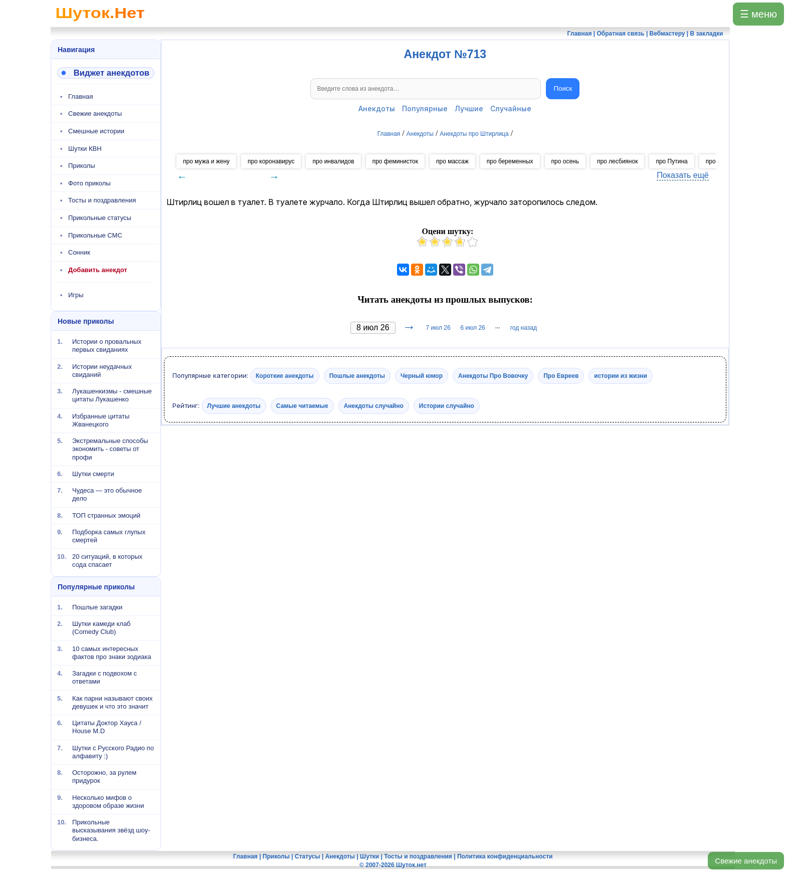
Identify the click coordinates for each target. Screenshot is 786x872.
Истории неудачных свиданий (102, 370)
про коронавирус (271, 161)
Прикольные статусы (99, 218)
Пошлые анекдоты (357, 375)
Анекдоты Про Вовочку (493, 375)
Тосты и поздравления (102, 200)
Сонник (79, 252)
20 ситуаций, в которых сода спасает (107, 560)
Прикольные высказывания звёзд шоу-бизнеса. (111, 830)
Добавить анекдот (97, 270)
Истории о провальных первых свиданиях (106, 345)
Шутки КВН (85, 148)
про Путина (671, 161)
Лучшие (469, 108)
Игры (76, 295)
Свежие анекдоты (746, 860)
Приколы (81, 165)
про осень (565, 161)
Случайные (510, 108)
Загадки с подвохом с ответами (104, 677)
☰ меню (758, 14)
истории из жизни (620, 375)
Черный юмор (422, 375)
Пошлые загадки (97, 607)
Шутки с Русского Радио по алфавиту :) (113, 751)
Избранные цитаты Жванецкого (100, 419)
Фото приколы (89, 183)
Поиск (562, 88)
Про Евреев (560, 375)
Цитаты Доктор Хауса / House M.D (106, 727)
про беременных (510, 161)
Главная (80, 96)
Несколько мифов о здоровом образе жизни (108, 801)
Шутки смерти (93, 474)
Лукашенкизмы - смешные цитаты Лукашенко (112, 395)
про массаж (452, 161)
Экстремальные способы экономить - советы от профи (110, 449)
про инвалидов (333, 161)
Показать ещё (682, 175)
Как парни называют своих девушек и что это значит (112, 702)
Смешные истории (96, 131)
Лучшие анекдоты (234, 405)
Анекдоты (376, 108)
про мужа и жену (206, 161)
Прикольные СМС (95, 235)
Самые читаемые (302, 405)
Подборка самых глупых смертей (108, 536)
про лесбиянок (617, 161)
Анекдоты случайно (374, 405)
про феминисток (395, 161)
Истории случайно (446, 405)
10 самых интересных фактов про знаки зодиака (111, 652)
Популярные (425, 108)
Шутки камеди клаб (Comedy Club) (101, 627)
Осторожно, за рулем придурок (104, 776)
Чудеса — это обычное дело (107, 494)
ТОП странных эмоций (106, 515)
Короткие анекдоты (285, 375)
